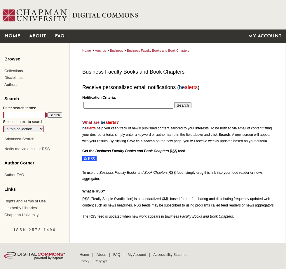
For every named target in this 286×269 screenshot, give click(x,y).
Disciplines (13, 77)
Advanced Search (19, 139)
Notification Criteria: (99, 98)
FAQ (117, 255)
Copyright (101, 261)
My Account (137, 255)
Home (86, 50)
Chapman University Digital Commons (177, 14)
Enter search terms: (19, 108)
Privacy (85, 261)
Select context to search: (23, 121)
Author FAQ (14, 175)
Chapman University (21, 215)
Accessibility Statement (171, 255)
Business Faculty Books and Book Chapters (158, 50)
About (102, 255)
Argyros (100, 50)
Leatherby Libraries (20, 208)
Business (116, 50)
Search (183, 105)
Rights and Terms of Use (25, 201)
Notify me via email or (27, 149)
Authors (11, 84)
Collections (13, 71)
